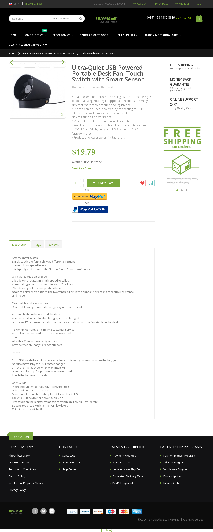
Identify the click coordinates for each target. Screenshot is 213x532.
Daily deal (161, 3)
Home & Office (35, 33)
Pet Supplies (126, 35)
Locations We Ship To (126, 469)
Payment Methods (124, 455)
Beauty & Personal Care (161, 35)
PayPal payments (123, 483)
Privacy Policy (17, 490)
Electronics (61, 35)
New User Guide (72, 462)
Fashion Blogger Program (179, 455)
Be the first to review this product (94, 87)
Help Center (69, 469)
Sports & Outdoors (94, 35)
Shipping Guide (122, 462)
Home (12, 53)
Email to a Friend (82, 168)
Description (19, 245)
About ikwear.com (20, 455)
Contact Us (69, 455)
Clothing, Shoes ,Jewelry (26, 44)
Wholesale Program (175, 469)
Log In (200, 3)
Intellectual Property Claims (26, 483)
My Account (140, 3)
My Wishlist (182, 3)
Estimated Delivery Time (127, 476)
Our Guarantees (19, 462)
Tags (37, 245)
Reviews (53, 245)
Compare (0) (33, 3)
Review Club (171, 483)
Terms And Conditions (22, 469)
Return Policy (17, 476)
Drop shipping (172, 476)
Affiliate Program (174, 462)
